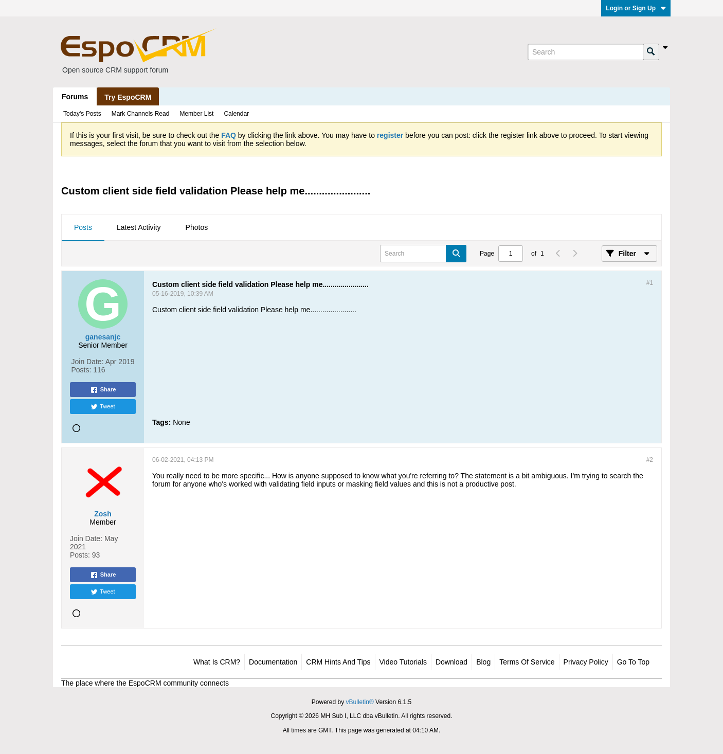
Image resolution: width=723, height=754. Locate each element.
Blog (483, 662)
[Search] (585, 52)
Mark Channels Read (141, 113)
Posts (83, 227)
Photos (197, 227)
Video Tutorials (403, 662)
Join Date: (87, 361)
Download (451, 662)
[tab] (83, 227)
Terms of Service (526, 662)
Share (103, 390)
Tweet (103, 406)
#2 (649, 459)
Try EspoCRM (127, 97)
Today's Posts (82, 113)
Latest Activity (139, 227)
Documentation (273, 662)
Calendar (236, 113)
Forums (75, 97)
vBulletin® (360, 702)
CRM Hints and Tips (338, 662)
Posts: (81, 370)
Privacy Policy (586, 662)
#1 (649, 282)
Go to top (633, 662)
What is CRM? (216, 662)
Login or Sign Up (636, 8)
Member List (196, 113)
